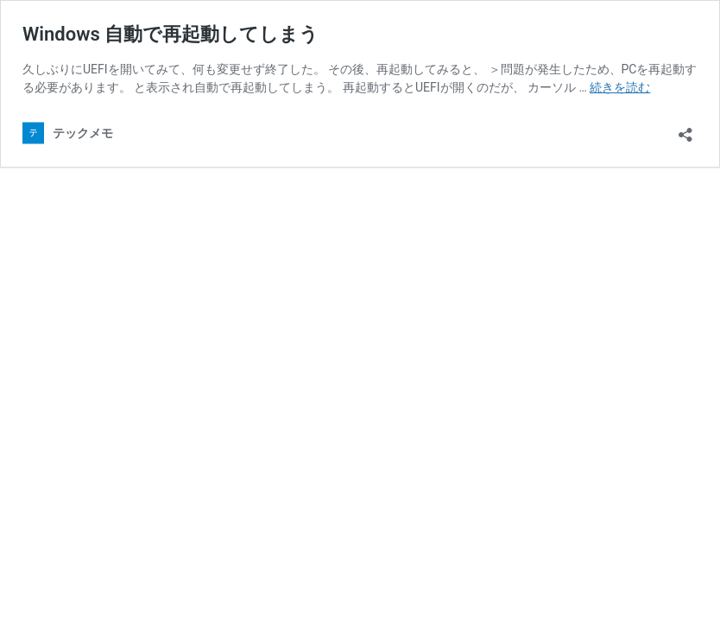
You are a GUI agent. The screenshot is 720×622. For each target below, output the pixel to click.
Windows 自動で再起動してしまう (170, 34)
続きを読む (620, 87)
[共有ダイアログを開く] (685, 129)
